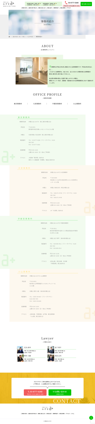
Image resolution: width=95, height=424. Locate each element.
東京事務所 (18, 103)
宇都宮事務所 (57, 103)
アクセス (69, 8)
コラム (72, 413)
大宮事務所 (37, 103)
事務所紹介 (56, 8)
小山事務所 (77, 103)
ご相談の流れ (24, 8)
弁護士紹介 (49, 8)
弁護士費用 (62, 8)
